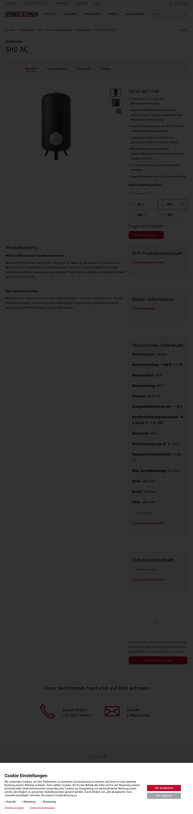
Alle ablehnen (164, 795)
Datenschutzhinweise (42, 807)
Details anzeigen (14, 807)
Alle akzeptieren (164, 787)
